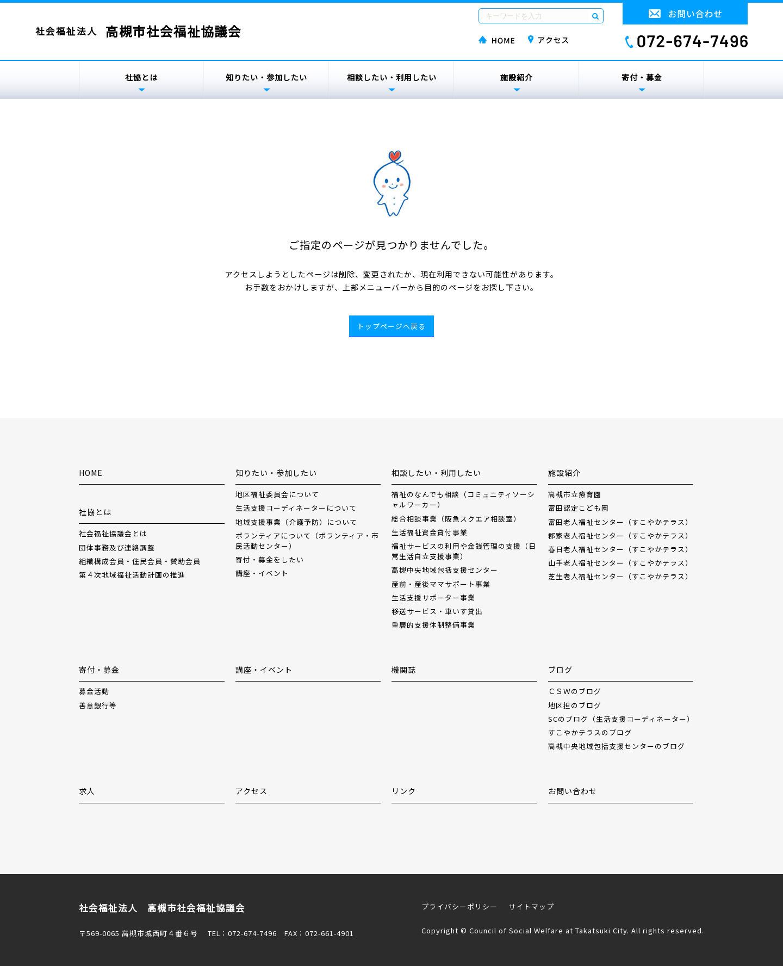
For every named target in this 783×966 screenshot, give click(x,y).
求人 (87, 790)
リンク (403, 790)
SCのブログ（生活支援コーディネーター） (621, 719)
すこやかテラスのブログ (590, 732)
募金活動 (94, 691)
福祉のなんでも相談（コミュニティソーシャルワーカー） (463, 499)
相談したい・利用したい (392, 77)
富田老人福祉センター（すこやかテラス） (620, 522)
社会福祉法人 (138, 31)
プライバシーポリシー (459, 906)
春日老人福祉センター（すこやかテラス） (620, 549)
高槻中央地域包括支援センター (444, 570)
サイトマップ (531, 906)
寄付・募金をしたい (269, 559)
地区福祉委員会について (277, 494)
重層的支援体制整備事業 (433, 625)
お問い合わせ (572, 790)
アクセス (251, 790)
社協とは (141, 77)
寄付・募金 (642, 77)
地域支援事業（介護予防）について (296, 522)
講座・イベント (262, 573)
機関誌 (403, 669)
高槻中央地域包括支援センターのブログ (616, 746)
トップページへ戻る (391, 326)
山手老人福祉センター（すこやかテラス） (620, 563)
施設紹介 (516, 77)
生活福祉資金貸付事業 (429, 532)
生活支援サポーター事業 (433, 597)
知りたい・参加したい (266, 77)
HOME (91, 472)
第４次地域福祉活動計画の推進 (132, 574)
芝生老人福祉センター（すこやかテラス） (620, 576)
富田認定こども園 (578, 508)
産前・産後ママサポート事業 (440, 584)
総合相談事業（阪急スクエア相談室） (456, 518)
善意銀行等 (98, 705)
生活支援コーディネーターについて (296, 508)
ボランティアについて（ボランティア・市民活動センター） (307, 540)
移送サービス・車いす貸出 (437, 611)
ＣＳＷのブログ (574, 691)
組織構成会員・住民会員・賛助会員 (140, 561)
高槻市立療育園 (574, 494)
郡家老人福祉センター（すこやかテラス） (620, 535)
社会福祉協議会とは (113, 533)
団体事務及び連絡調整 (117, 547)
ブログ (560, 669)
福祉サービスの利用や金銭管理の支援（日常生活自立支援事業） (463, 551)
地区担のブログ (574, 705)
